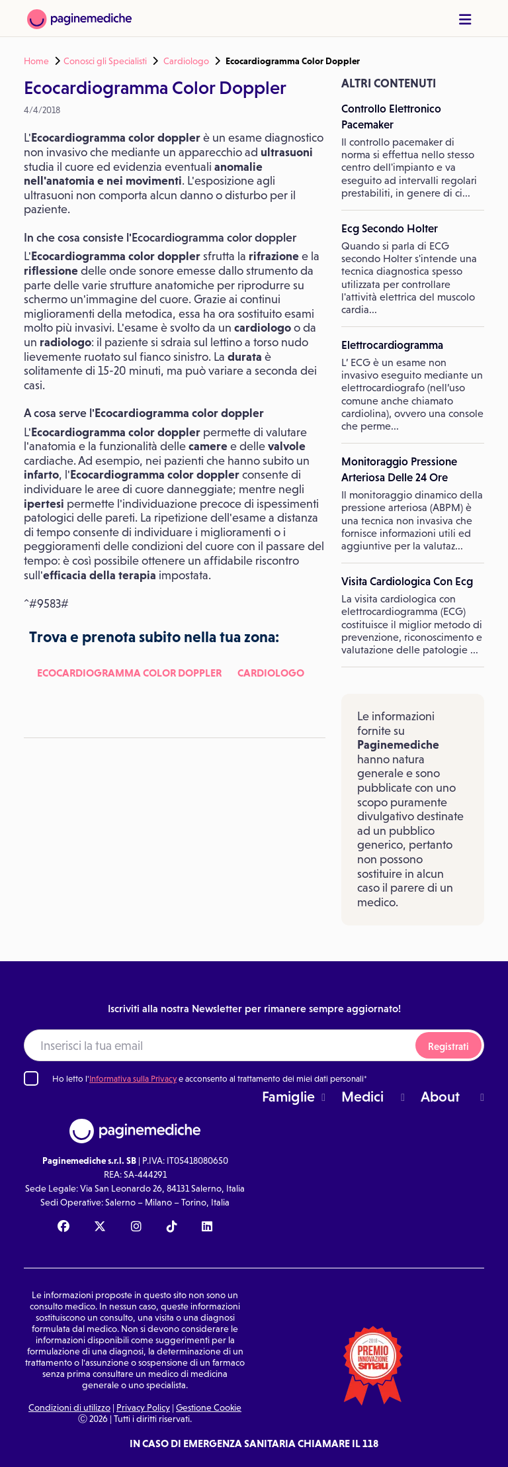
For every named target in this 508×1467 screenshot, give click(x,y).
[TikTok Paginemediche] (172, 1227)
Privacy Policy (143, 1407)
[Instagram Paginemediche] (136, 1227)
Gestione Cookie (208, 1407)
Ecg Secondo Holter (389, 228)
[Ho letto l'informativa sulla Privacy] (31, 1078)
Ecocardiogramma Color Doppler (129, 673)
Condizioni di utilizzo (69, 1407)
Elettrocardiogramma (392, 345)
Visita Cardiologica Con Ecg (407, 581)
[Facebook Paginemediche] (63, 1227)
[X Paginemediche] (100, 1227)
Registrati (448, 1046)
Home (36, 61)
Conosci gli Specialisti (105, 61)
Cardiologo (186, 61)
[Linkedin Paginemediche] (207, 1227)
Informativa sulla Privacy (133, 1079)
